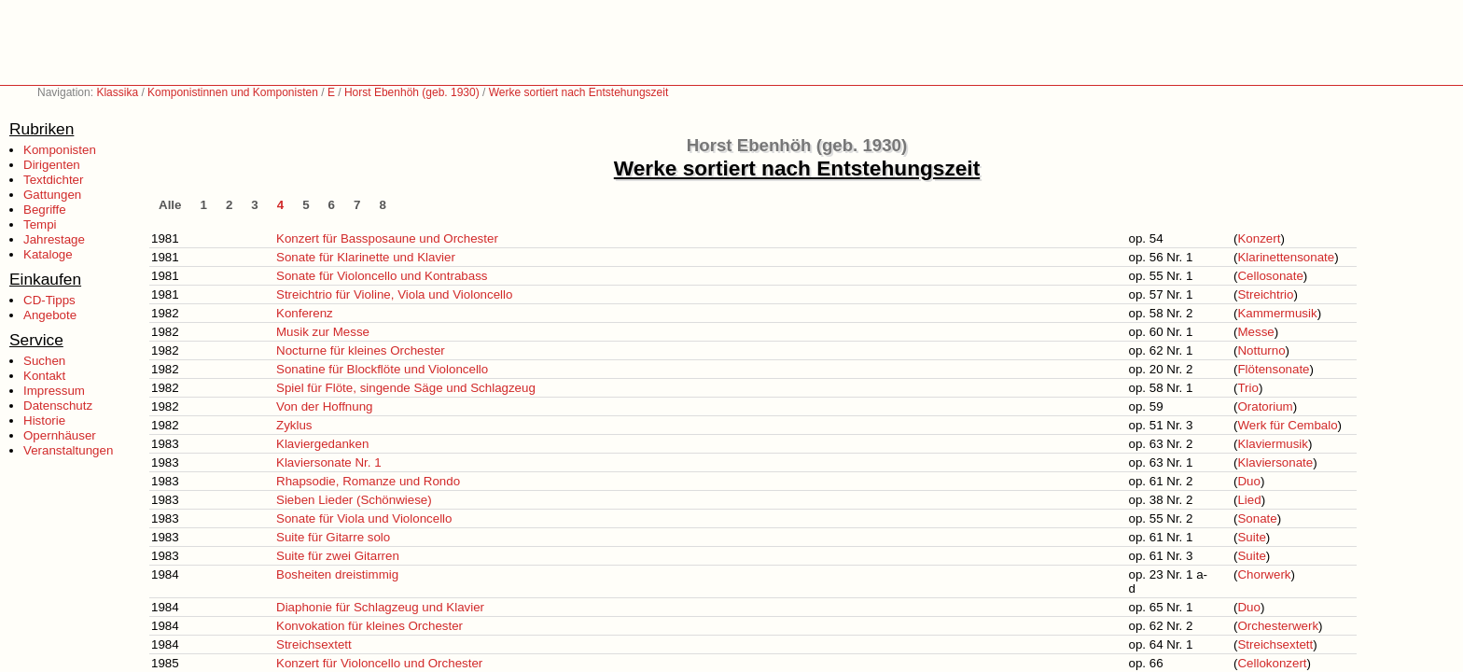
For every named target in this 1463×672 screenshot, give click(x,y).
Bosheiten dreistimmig (337, 574)
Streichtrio (1265, 294)
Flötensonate (1273, 369)
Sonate (1256, 518)
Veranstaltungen (68, 450)
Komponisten (59, 150)
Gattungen (52, 195)
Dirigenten (51, 165)
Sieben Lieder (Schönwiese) (354, 500)
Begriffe (44, 210)
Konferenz (304, 313)
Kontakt (44, 376)
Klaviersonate (1275, 462)
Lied (1249, 500)
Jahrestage (54, 239)
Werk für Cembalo (1287, 425)
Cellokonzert (1271, 663)
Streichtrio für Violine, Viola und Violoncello (394, 294)
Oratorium (1264, 406)
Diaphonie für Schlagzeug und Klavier (380, 607)
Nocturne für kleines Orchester (360, 350)
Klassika (117, 92)
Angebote (50, 315)
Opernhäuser (59, 435)
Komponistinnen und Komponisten (232, 92)
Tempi (40, 224)
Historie (44, 420)
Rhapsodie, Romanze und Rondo (368, 481)
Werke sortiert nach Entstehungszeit (579, 92)
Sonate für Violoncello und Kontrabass (382, 276)
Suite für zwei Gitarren (337, 556)
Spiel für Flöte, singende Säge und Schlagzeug (406, 388)
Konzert (1258, 238)
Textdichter (53, 180)
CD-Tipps (49, 300)
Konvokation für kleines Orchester (369, 626)
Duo (1248, 481)
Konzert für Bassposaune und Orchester (387, 238)
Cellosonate (1270, 276)
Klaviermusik (1272, 444)
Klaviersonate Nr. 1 (329, 462)
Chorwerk (1263, 574)
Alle (170, 205)
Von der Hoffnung (324, 406)
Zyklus (294, 425)
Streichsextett (314, 644)
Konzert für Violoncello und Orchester (379, 663)
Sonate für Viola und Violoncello (364, 518)
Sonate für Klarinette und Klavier (365, 257)
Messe (1255, 332)
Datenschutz (57, 406)
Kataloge (48, 254)
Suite (1251, 537)
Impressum (54, 391)
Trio (1247, 388)
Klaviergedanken (322, 444)
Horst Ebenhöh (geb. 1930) (412, 92)
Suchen (44, 361)
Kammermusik (1277, 313)
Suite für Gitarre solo (333, 537)
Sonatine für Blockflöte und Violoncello (382, 369)
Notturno (1261, 350)
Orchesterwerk (1277, 626)
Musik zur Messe (322, 332)
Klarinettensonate (1285, 257)
